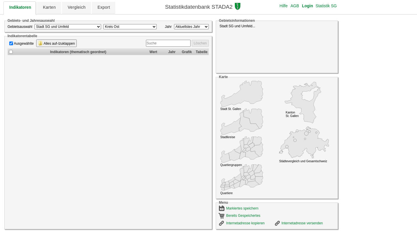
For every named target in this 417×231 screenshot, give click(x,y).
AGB (294, 5)
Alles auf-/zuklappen (56, 43)
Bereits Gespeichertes (243, 216)
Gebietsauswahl (20, 27)
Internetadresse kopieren (245, 223)
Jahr (168, 27)
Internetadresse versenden (302, 223)
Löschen (200, 43)
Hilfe (283, 5)
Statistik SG (326, 5)
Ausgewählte (24, 43)
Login (307, 5)
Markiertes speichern (242, 208)
